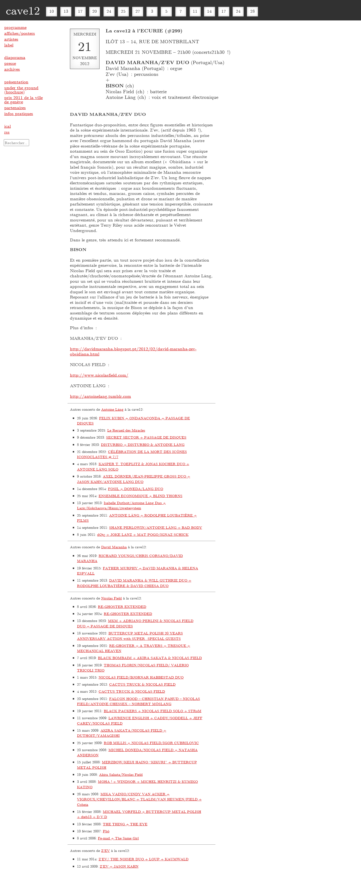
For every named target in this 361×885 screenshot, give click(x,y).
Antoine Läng (112, 409)
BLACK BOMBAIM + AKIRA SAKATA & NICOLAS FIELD (150, 657)
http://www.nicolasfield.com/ (99, 375)
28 (252, 11)
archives (12, 69)
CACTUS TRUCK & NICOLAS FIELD (142, 684)
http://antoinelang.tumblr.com (100, 396)
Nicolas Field (111, 598)
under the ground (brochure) (21, 90)
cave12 (23, 10)
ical (7, 126)
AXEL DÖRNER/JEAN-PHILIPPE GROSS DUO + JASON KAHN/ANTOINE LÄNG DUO (133, 479)
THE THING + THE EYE (125, 824)
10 (51, 11)
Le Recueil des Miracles (126, 430)
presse (10, 63)
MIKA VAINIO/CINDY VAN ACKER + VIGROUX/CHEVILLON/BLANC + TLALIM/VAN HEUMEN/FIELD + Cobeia (139, 799)
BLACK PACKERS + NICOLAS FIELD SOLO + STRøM (152, 710)
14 (209, 11)
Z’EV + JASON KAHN (119, 866)
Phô (106, 831)
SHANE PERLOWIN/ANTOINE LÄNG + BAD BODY (155, 527)
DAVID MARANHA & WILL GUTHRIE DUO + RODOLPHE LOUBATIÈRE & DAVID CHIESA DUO (134, 583)
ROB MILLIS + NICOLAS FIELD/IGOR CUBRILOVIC (151, 742)
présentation (16, 82)
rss (7, 132)
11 (195, 11)
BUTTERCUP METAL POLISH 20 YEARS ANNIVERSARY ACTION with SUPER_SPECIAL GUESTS (130, 635)
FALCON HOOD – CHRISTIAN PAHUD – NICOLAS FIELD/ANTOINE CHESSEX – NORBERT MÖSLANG (138, 701)
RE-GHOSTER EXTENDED (122, 606)
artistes (11, 39)
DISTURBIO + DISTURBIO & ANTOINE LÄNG (142, 444)
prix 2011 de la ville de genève (23, 99)
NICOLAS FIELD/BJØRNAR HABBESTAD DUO (141, 677)
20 (94, 11)
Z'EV (105, 850)
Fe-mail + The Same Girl (118, 838)
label (8, 45)
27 (137, 11)
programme (15, 27)
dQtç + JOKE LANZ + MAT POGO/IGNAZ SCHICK (142, 534)
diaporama (14, 57)
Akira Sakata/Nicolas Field (121, 774)
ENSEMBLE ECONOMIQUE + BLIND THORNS (140, 495)
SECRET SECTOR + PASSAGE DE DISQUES (146, 437)
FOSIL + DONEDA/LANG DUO (135, 488)
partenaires (15, 107)
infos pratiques (18, 113)
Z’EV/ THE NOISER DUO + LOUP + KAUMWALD (143, 859)
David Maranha (114, 546)
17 (80, 11)
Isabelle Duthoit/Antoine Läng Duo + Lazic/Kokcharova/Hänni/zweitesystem (121, 505)
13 (66, 11)
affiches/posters (19, 33)
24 (109, 11)
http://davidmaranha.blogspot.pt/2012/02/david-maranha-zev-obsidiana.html (133, 351)
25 (123, 11)
